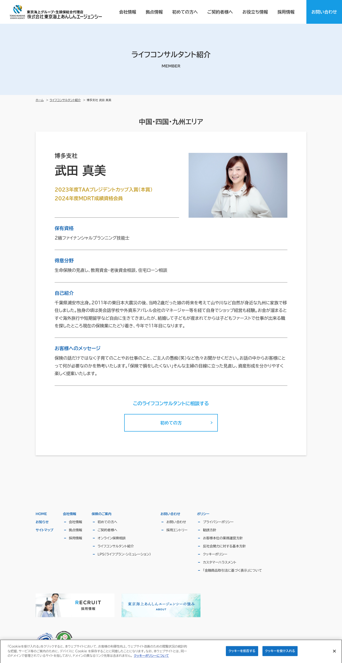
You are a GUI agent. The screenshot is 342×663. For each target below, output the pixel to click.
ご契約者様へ (220, 12)
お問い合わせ (324, 12)
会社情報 (127, 12)
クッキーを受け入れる (280, 652)
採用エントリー (176, 530)
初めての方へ (185, 12)
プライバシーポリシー (218, 522)
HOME (41, 514)
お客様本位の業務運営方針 (223, 538)
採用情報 (285, 12)
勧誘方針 (209, 530)
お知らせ (42, 522)
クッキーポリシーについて (151, 657)
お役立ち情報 (255, 12)
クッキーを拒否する (241, 652)
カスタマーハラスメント (219, 562)
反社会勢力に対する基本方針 (224, 546)
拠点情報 (154, 12)
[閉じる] (334, 653)
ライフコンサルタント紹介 (65, 100)
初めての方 (171, 423)
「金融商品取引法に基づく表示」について (232, 570)
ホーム (40, 100)
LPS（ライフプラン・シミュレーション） (124, 554)
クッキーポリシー (215, 554)
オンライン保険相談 (112, 538)
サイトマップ (44, 530)
